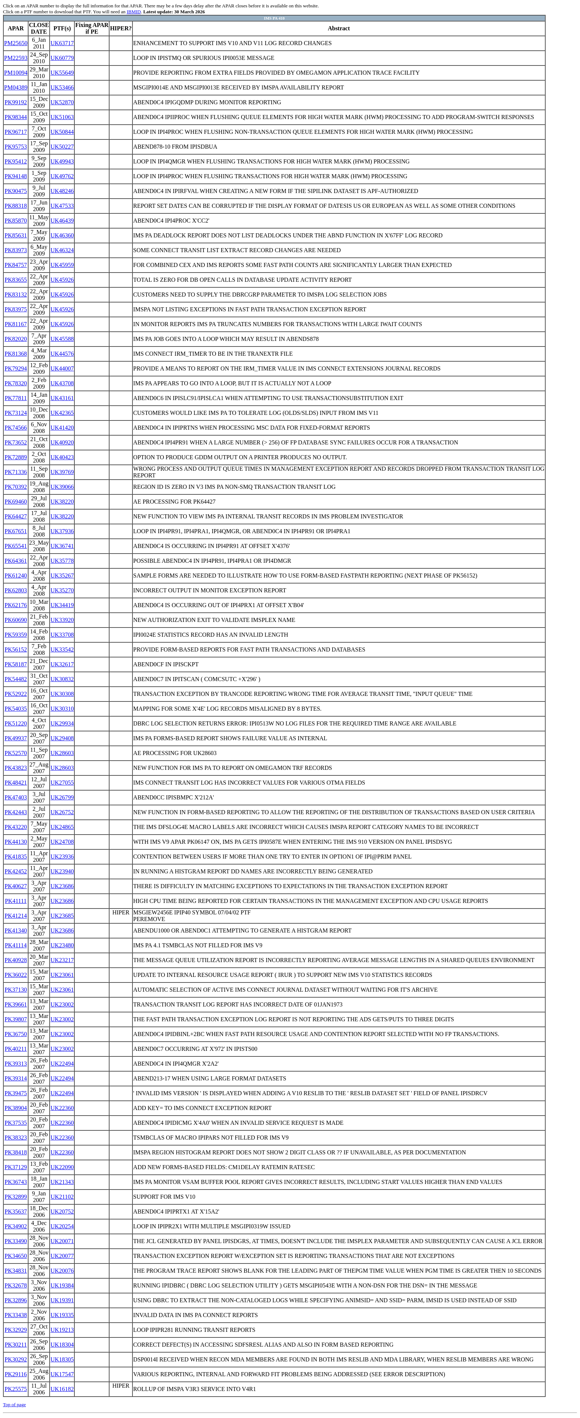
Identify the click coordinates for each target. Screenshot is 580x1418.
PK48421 (15, 782)
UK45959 (62, 265)
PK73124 (15, 413)
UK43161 (62, 398)
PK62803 (15, 590)
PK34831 (15, 1271)
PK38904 (15, 1108)
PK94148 (15, 176)
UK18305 (62, 1359)
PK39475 (15, 1093)
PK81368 (15, 354)
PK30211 (16, 1344)
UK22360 (62, 1108)
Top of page (14, 1404)
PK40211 (16, 1049)
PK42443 (15, 812)
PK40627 (15, 886)
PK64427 (15, 516)
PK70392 (15, 487)
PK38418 (15, 1152)
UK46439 (62, 220)
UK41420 (62, 427)
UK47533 (62, 206)
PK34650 (15, 1256)
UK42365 (62, 413)
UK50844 (62, 132)
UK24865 (62, 827)
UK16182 (62, 1389)
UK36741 (62, 546)
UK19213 (62, 1330)
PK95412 (15, 161)
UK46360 (62, 235)
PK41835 (15, 856)
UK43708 (62, 383)
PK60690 (15, 620)
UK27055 (62, 782)
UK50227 (62, 146)
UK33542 (62, 649)
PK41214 (15, 916)
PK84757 (15, 265)
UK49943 (62, 161)
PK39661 (15, 1004)
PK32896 (15, 1300)
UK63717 (62, 43)
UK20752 (62, 1211)
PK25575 (15, 1389)
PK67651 (15, 531)
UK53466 (62, 87)
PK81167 (16, 324)
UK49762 (62, 176)
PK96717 (15, 132)
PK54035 (15, 708)
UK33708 (62, 635)
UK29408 (62, 738)
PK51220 (15, 723)
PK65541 (15, 546)
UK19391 (62, 1300)
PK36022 (15, 975)
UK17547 (62, 1374)
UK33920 (62, 620)
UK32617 (62, 664)
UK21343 (62, 1182)
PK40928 (15, 960)
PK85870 (15, 220)
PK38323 (15, 1137)
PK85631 (15, 235)
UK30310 (62, 708)
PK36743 (15, 1182)
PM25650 (15, 43)
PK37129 (15, 1167)
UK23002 (62, 1004)
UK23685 (62, 916)
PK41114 (16, 945)
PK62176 (15, 605)
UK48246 (62, 191)
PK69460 (15, 501)
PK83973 (15, 250)
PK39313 (15, 1063)
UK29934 (62, 723)
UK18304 (62, 1344)
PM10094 (15, 73)
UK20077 (62, 1256)
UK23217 (62, 960)
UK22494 (62, 1063)
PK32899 (15, 1197)
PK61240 (15, 575)
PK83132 (15, 294)
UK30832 (62, 679)
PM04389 (15, 87)
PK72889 (15, 457)
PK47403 (15, 797)
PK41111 (16, 901)
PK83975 (15, 309)
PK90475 (15, 191)
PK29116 (16, 1374)
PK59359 (15, 635)
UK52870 (62, 102)
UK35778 (62, 561)
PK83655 (15, 280)
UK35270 (62, 590)
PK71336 (15, 472)
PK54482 (15, 679)
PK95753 (15, 146)
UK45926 (62, 280)
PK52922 (15, 694)
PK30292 (15, 1359)
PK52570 (15, 753)
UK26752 (62, 812)
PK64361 (15, 561)
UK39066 (62, 487)
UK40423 (62, 457)
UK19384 (62, 1285)
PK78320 (15, 383)
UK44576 (62, 354)
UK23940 (62, 871)
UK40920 (62, 442)
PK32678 (15, 1285)
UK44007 (62, 368)
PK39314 (15, 1078)
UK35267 (62, 575)
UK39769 (62, 472)
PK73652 (15, 442)
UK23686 (62, 886)
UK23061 (62, 975)
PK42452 (15, 871)
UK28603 (62, 753)
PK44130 (15, 842)
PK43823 (15, 768)
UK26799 (62, 797)
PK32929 (15, 1330)
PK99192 (15, 102)
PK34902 (15, 1226)
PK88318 (15, 206)
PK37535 (15, 1123)
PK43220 (15, 827)
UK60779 (62, 58)
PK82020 (15, 339)
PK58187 (15, 664)
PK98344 (15, 117)
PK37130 (15, 989)
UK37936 (62, 531)
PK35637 (15, 1211)
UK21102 (62, 1197)
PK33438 (15, 1315)
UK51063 (62, 117)
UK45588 (62, 339)
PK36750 (15, 1034)
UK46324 (62, 250)
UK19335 (62, 1315)
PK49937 (15, 738)
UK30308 (62, 694)
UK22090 (62, 1167)
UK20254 (62, 1226)
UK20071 (62, 1241)
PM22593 (15, 58)
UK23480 (62, 945)
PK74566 (15, 427)
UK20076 (62, 1271)
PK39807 (15, 1019)
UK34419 (62, 605)
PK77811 (16, 398)
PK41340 (15, 930)
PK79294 (15, 368)
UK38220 (62, 501)
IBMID (134, 11)
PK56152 (15, 649)
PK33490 (15, 1241)
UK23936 (62, 856)
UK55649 (62, 73)
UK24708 (62, 842)
